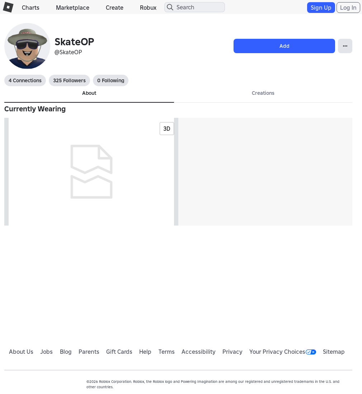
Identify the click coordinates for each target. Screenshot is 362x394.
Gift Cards (119, 351)
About (89, 93)
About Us (21, 351)
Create (114, 7)
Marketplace (72, 7)
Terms (167, 351)
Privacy (232, 351)
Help (145, 351)
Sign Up (321, 7)
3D (166, 128)
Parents (89, 351)
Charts (30, 7)
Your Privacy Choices (282, 351)
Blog (66, 351)
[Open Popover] (345, 46)
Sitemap (334, 351)
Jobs (46, 351)
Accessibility (199, 351)
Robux (148, 7)
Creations (263, 93)
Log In (348, 7)
